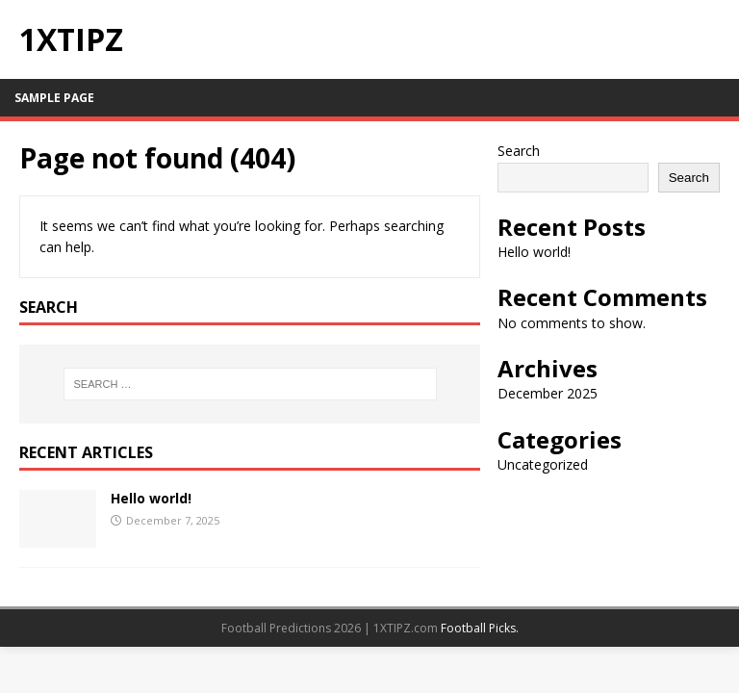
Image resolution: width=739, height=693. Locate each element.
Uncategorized (542, 464)
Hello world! (151, 498)
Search (518, 150)
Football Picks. (480, 628)
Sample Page (54, 98)
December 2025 (547, 393)
